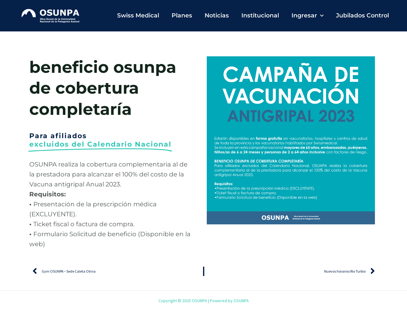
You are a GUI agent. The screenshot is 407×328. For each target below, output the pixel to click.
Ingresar (307, 16)
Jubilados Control (362, 15)
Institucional (260, 15)
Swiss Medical (138, 15)
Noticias (217, 15)
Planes (182, 15)
